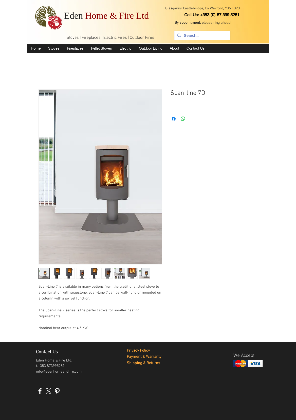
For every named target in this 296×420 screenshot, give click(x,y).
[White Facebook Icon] (40, 391)
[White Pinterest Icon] (57, 391)
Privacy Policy (138, 350)
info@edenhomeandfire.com (59, 371)
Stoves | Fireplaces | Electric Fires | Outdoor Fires (110, 37)
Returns (153, 363)
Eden (106, 16)
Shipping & (137, 363)
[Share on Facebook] (174, 119)
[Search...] (202, 35)
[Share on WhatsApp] (183, 119)
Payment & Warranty (144, 356)
